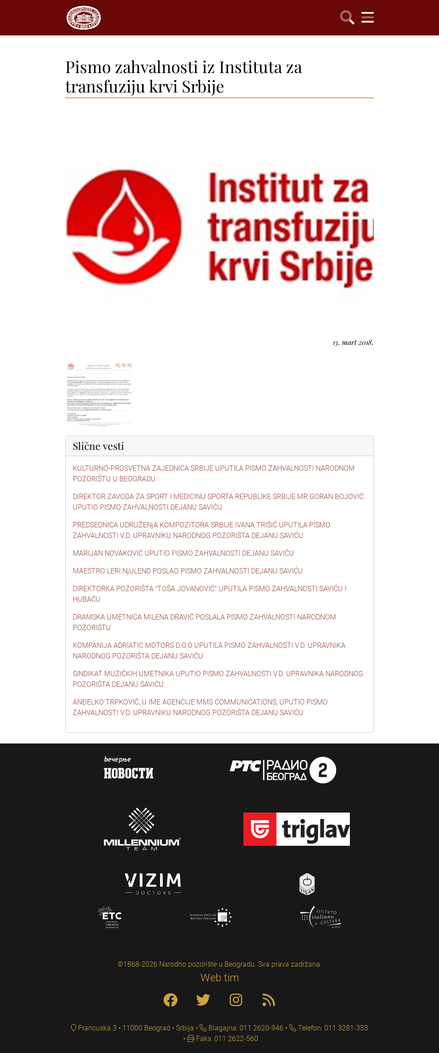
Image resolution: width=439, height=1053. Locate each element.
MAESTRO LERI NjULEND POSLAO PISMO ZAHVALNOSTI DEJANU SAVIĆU (188, 571)
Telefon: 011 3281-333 (332, 1028)
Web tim (219, 978)
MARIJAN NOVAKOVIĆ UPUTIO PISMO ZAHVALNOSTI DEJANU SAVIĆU (183, 553)
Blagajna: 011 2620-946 (245, 1028)
